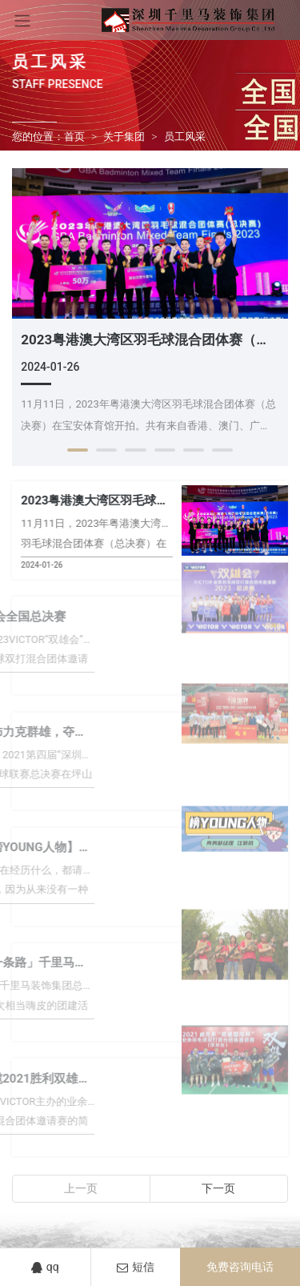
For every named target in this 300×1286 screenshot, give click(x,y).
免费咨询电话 (240, 1266)
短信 (135, 1266)
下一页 (218, 1188)
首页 (74, 137)
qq (45, 1266)
